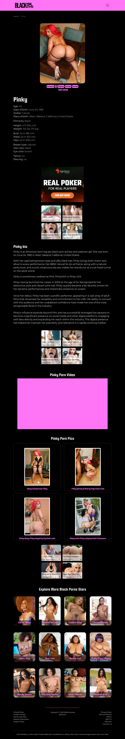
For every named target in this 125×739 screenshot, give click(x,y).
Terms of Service (105, 714)
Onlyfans (61, 86)
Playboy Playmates (21, 719)
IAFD (60, 89)
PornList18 (33, 734)
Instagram (50, 86)
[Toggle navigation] (108, 5)
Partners (108, 722)
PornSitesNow (22, 734)
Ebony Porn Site (71, 734)
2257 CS (109, 719)
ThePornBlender (45, 734)
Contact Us (107, 724)
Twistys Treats (18, 722)
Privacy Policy (106, 712)
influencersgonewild (87, 734)
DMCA (109, 717)
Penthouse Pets (19, 717)
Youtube (68, 86)
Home (15, 16)
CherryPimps (18, 712)
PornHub (75, 86)
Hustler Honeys (19, 714)
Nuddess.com (58, 734)
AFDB (65, 89)
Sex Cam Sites (102, 734)
